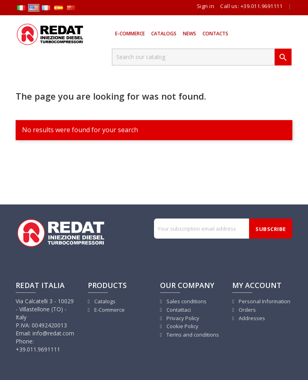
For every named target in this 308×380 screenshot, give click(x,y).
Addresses (251, 318)
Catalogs (163, 33)
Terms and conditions (192, 334)
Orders (246, 309)
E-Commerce (130, 33)
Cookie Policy (182, 326)
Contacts (215, 33)
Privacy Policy (182, 318)
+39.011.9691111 (262, 6)
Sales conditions (186, 301)
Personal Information (263, 301)
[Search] (193, 57)
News (189, 33)
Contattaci (178, 309)
